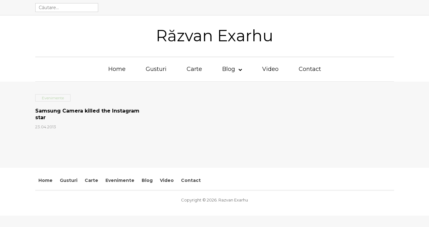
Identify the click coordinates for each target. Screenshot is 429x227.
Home (117, 69)
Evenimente (119, 180)
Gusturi (156, 69)
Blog (228, 69)
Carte (194, 69)
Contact (310, 69)
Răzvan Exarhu (214, 35)
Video (270, 69)
